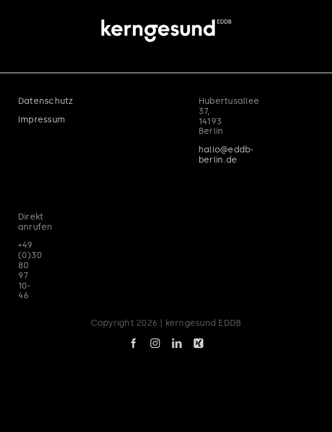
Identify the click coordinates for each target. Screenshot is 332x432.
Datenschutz (45, 131)
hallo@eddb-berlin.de (65, 208)
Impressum (41, 150)
